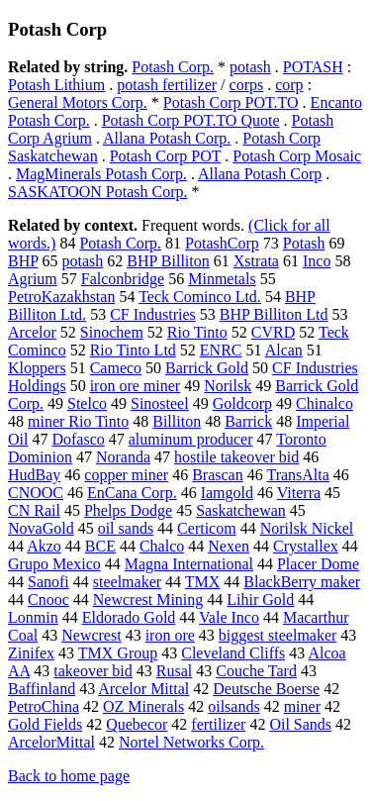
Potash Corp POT (166, 156)
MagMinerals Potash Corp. (101, 173)
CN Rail (34, 510)
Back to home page (69, 775)
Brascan (217, 474)
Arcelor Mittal (143, 688)
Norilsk (227, 385)
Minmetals (221, 278)
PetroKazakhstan (61, 296)
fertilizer (218, 724)
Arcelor (32, 332)
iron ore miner (135, 385)
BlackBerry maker (301, 581)
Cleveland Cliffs (233, 653)
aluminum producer (191, 439)
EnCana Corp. (132, 492)
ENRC (221, 350)
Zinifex (31, 653)
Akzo (44, 546)
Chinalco (324, 403)
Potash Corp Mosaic (296, 156)
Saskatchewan (241, 510)
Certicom (206, 528)
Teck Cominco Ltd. (200, 296)
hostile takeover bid (236, 457)
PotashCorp (222, 243)
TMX (203, 581)
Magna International (189, 563)
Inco (316, 260)
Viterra (299, 492)
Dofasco (77, 439)
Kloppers (37, 367)
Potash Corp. (173, 66)
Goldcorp (242, 403)
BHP (23, 260)
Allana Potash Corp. (167, 138)
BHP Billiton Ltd (274, 314)
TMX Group (117, 653)
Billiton (176, 421)
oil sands (125, 528)
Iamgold (227, 492)
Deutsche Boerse (266, 688)
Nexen (228, 546)
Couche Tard (256, 670)
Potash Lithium (56, 84)
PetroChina (43, 706)
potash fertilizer (167, 84)
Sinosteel (160, 403)
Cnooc (48, 599)
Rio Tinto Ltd (133, 350)
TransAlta (297, 474)
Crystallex (305, 546)
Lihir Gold (260, 599)
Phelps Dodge (128, 510)
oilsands (233, 706)
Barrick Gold (206, 367)
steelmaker (127, 581)
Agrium (32, 278)
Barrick (248, 421)
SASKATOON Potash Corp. (98, 191)
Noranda (123, 457)
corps (247, 84)
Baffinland (41, 688)
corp (289, 84)
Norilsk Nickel (307, 528)
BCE (100, 546)
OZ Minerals (143, 706)
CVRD (273, 332)
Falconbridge (122, 278)
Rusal (174, 670)
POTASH (313, 66)
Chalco (161, 546)
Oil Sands (300, 724)
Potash (304, 243)
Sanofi (48, 581)
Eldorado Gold (129, 617)
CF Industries (153, 314)
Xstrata (256, 260)
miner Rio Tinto (78, 421)
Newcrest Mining (148, 599)
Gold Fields (45, 724)
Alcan (284, 350)
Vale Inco (229, 617)
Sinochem (111, 332)
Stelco (87, 403)
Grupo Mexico (54, 563)
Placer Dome (318, 563)
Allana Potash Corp (260, 173)
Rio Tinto (197, 332)
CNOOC (35, 492)
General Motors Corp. (77, 102)
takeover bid (93, 670)
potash (250, 66)
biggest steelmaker (278, 635)
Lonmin (33, 617)
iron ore (170, 635)
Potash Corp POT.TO (231, 102)
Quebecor (136, 724)
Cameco (115, 367)
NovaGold (41, 528)
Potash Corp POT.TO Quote (191, 120)
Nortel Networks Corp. (191, 742)
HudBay (34, 474)
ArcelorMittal (51, 742)
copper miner (126, 474)
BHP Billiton (168, 260)
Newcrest (91, 635)
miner (302, 706)
